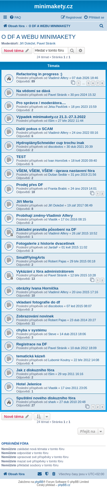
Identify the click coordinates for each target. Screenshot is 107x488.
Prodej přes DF (29, 185)
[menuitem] (15, 17)
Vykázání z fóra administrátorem (45, 271)
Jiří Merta (24, 201)
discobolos (55, 146)
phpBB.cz (64, 485)
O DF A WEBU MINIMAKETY (38, 37)
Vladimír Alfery (58, 78)
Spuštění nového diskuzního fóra (45, 398)
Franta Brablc (57, 188)
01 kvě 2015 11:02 (74, 247)
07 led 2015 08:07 (79, 306)
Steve (52, 334)
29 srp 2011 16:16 (70, 374)
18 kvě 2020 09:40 (84, 160)
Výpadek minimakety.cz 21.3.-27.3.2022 (51, 117)
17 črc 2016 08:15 (73, 219)
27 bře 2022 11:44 (70, 120)
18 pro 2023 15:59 (83, 106)
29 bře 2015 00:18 (82, 261)
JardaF (53, 247)
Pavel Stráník (46, 43)
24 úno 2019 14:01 (83, 188)
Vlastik (52, 219)
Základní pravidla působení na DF (46, 229)
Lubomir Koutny (59, 360)
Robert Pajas (57, 261)
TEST (21, 157)
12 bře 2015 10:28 (83, 275)
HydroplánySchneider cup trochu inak (50, 143)
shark (52, 402)
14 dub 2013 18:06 (73, 334)
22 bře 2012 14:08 (86, 360)
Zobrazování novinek (35, 316)
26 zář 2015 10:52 (84, 233)
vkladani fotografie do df (38, 302)
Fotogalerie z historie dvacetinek (45, 243)
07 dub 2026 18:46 (85, 78)
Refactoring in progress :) (39, 74)
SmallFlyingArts (30, 257)
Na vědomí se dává (33, 91)
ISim (51, 120)
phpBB (39, 481)
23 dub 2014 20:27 (83, 320)
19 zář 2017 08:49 (80, 205)
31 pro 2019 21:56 (83, 174)
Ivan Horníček (58, 160)
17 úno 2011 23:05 (74, 388)
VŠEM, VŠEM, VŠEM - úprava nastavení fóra (55, 171)
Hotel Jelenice (29, 384)
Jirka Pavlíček (58, 106)
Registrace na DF (31, 344)
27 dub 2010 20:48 (72, 402)
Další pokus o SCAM (34, 129)
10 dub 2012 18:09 (83, 348)
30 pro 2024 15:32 (83, 94)
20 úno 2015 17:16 (85, 292)
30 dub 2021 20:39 (79, 146)
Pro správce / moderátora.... (41, 103)
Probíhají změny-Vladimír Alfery (44, 215)
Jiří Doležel (27, 43)
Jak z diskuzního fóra (35, 370)
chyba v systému (31, 330)
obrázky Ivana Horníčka (37, 288)
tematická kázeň (30, 356)
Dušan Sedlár (57, 174)
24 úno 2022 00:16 (85, 132)
